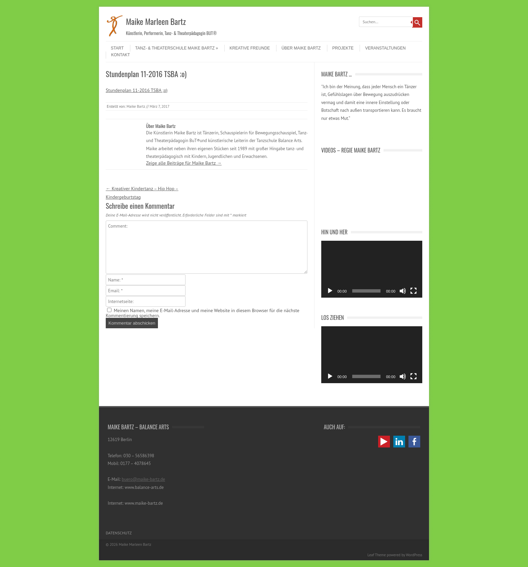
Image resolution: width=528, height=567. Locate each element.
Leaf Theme (376, 555)
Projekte (343, 48)
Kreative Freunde (250, 48)
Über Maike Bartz (301, 48)
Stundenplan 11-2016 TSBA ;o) (136, 90)
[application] (371, 269)
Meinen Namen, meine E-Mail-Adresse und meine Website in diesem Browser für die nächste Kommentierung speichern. (202, 313)
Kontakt (120, 55)
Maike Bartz (136, 106)
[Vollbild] (413, 291)
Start (117, 48)
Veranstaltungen (385, 48)
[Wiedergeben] (330, 291)
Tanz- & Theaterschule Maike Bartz (176, 48)
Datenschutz (119, 532)
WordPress (414, 555)
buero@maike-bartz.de (143, 479)
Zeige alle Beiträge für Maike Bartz (184, 163)
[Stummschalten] (402, 291)
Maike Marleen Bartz (156, 21)
